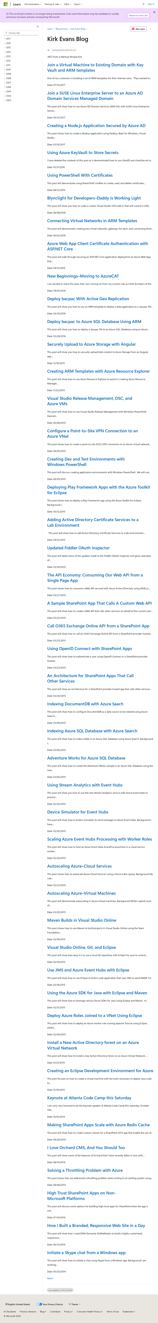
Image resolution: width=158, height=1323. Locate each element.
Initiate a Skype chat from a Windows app (86, 1252)
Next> (50, 1278)
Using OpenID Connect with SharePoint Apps (89, 648)
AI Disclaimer (10, 1311)
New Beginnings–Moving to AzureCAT (83, 276)
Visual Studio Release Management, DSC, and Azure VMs (89, 400)
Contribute (55, 1311)
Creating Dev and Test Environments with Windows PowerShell (86, 461)
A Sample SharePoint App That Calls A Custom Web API (99, 603)
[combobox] (21, 33)
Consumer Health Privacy (89, 1311)
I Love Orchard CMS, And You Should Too (86, 1147)
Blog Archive (62, 28)
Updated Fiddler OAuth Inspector (78, 547)
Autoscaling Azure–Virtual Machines (81, 893)
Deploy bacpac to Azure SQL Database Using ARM (94, 321)
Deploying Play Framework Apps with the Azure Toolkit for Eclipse (98, 489)
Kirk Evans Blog (78, 28)
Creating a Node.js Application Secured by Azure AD (96, 125)
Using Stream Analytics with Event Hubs (85, 785)
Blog (42, 1311)
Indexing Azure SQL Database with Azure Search (92, 730)
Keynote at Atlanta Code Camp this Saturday (89, 1097)
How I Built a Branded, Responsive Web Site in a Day (96, 1225)
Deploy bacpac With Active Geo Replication (88, 298)
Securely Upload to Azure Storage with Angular (91, 344)
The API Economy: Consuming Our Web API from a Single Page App (95, 577)
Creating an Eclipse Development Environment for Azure (100, 1070)
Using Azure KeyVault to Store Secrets (82, 152)
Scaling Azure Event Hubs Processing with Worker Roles (99, 839)
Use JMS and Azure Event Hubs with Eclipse (88, 970)
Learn (49, 28)
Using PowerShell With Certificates (80, 175)
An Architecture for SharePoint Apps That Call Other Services (90, 678)
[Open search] (143, 4)
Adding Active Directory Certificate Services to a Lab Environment (93, 522)
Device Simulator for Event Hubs (77, 812)
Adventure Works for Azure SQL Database (86, 758)
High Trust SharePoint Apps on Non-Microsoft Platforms (81, 1195)
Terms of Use (113, 1311)
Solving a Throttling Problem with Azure (85, 1170)
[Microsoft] (6, 4)
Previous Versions (28, 1311)
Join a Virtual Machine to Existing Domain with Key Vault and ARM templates (95, 67)
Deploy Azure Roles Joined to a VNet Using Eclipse (94, 1015)
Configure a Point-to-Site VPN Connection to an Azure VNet (92, 433)
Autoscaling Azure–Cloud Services (79, 866)
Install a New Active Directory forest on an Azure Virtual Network (93, 1044)
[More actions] (150, 28)
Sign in (151, 3)
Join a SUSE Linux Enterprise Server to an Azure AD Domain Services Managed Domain (95, 95)
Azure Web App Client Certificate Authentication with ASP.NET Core (97, 246)
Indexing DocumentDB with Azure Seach (85, 703)
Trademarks (128, 1311)
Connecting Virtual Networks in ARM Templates (92, 220)
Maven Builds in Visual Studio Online (81, 920)
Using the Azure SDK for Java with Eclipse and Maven (97, 992)
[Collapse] (38, 26)
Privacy (67, 1311)
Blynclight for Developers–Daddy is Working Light (94, 198)
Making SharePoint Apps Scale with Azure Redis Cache (98, 1124)
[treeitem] (22, 39)
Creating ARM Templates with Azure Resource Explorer (98, 371)
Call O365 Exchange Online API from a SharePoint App (98, 625)
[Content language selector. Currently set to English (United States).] (18, 1304)
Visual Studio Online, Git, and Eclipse (81, 947)
